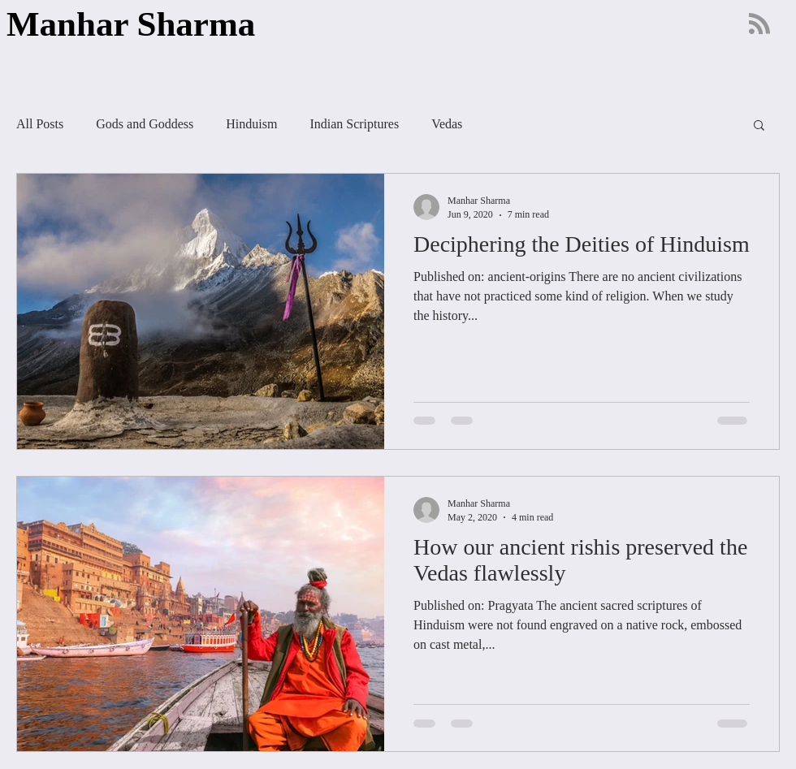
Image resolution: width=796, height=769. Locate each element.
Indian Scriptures (354, 124)
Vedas (446, 124)
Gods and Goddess (144, 124)
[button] (759, 126)
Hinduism (251, 124)
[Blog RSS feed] (759, 24)
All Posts (39, 124)
